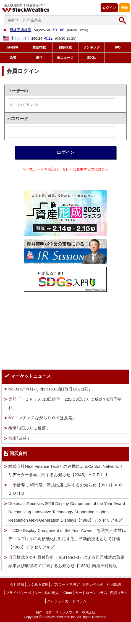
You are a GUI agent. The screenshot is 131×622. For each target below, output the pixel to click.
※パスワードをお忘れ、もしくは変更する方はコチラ (65, 169)
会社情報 (17, 584)
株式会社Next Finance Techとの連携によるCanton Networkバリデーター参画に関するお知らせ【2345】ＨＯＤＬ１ (65, 470)
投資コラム (119, 593)
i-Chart (66, 593)
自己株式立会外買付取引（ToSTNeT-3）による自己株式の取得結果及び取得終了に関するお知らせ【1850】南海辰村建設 (66, 561)
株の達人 (51, 593)
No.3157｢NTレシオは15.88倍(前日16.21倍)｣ (49, 389)
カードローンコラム (91, 593)
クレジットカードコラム (67, 601)
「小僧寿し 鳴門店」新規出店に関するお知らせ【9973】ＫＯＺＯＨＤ (65, 489)
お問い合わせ (93, 584)
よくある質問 (38, 584)
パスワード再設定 (65, 584)
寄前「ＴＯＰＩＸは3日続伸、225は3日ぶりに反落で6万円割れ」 (65, 403)
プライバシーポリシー (24, 593)
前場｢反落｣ (18, 438)
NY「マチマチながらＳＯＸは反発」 (42, 417)
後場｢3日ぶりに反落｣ (28, 428)
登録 (124, 8)
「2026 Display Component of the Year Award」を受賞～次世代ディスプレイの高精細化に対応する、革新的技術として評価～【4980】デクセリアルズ (67, 538)
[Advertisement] (65, 329)
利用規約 (114, 584)
